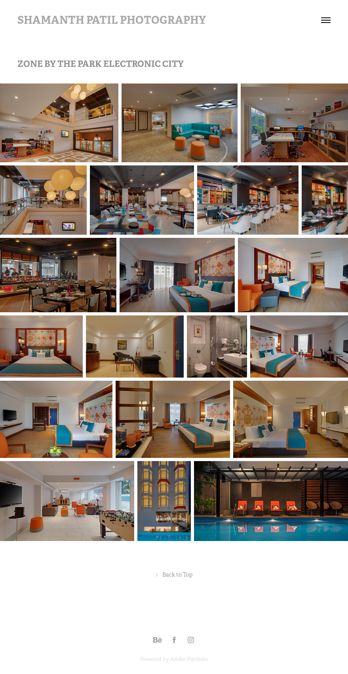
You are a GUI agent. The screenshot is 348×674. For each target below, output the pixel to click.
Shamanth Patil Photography (111, 20)
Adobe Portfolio (189, 659)
